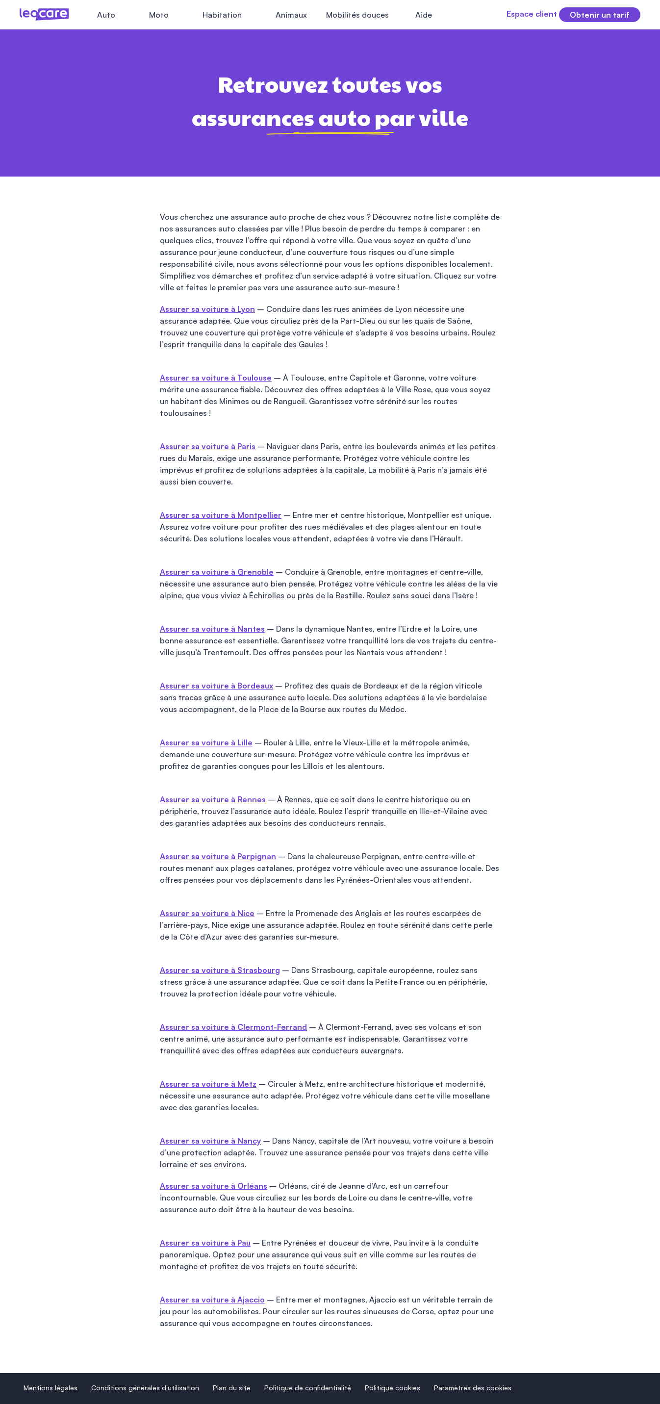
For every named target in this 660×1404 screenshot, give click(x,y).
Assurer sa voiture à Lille (206, 742)
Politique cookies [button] (392, 1387)
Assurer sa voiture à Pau (205, 1243)
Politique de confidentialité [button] (307, 1387)
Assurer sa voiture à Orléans (213, 1186)
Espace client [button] (514, 14)
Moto (159, 15)
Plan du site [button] (232, 1387)
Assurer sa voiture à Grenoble (217, 572)
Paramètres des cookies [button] (472, 1387)
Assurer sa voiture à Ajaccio (212, 1299)
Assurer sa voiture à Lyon (207, 309)
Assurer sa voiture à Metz (208, 1084)
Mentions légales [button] (50, 1387)
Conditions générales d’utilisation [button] (145, 1387)
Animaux (291, 15)
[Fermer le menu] (455, 14)
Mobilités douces (357, 15)
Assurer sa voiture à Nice (207, 913)
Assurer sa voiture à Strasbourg (220, 970)
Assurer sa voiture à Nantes (212, 629)
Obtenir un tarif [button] (600, 15)
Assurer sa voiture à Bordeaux (216, 685)
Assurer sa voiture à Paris (207, 446)
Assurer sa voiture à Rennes (213, 799)
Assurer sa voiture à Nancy (210, 1141)
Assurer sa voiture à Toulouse (216, 378)
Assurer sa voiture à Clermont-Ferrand (233, 1027)
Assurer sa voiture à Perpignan (218, 856)
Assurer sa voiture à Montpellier (220, 515)
